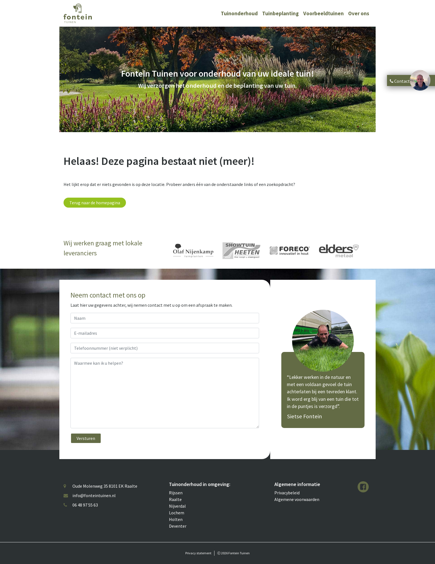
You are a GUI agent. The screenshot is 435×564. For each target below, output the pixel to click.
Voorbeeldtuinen (323, 13)
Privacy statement (198, 553)
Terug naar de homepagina (94, 202)
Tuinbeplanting (280, 13)
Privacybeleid (287, 492)
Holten (176, 519)
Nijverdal (177, 506)
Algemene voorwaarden (296, 499)
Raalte (175, 499)
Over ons (358, 13)
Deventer (177, 526)
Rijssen (176, 492)
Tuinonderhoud (239, 13)
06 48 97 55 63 (85, 505)
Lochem (176, 512)
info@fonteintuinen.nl (94, 495)
